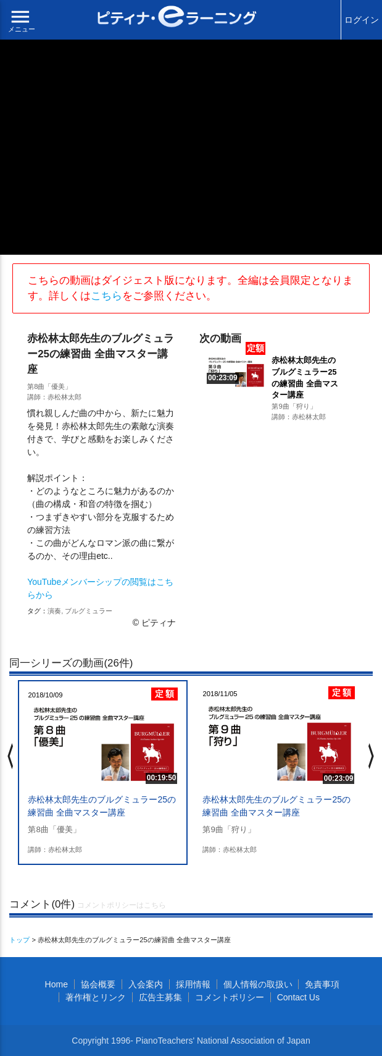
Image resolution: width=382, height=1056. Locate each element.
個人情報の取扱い (258, 984)
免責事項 (322, 984)
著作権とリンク (95, 997)
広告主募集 (160, 997)
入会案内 (145, 984)
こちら (106, 296)
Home (56, 984)
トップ (19, 939)
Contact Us (298, 997)
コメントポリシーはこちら (121, 905)
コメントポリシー (229, 997)
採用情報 (193, 984)
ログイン (361, 20)
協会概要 (98, 984)
